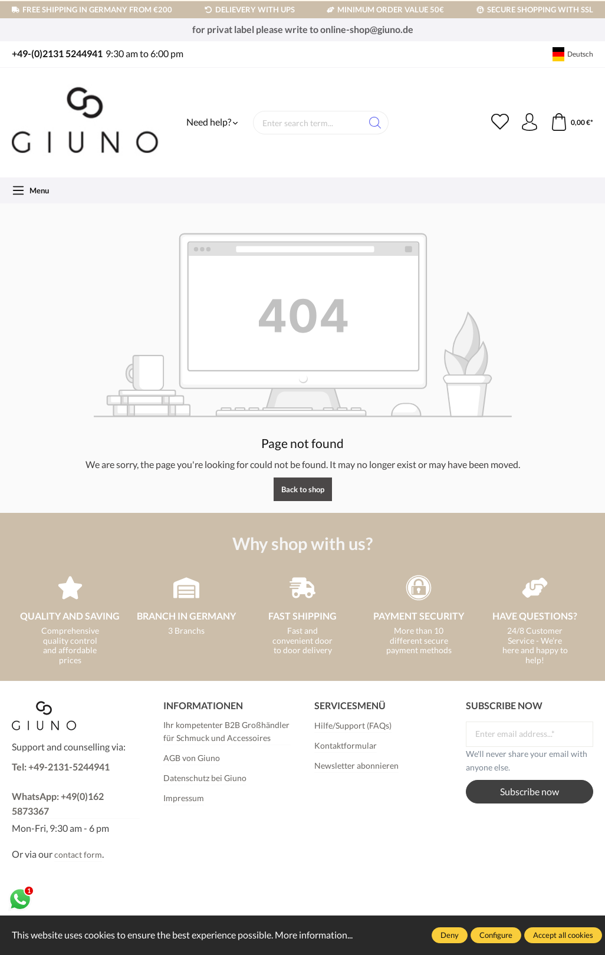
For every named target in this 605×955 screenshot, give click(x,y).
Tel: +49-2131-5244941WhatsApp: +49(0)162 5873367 (61, 789)
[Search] (375, 122)
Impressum (183, 798)
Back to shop (302, 489)
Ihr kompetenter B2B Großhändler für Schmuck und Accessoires (226, 731)
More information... (314, 935)
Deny (449, 935)
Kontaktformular (345, 745)
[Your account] (529, 122)
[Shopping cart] (571, 122)
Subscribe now (529, 791)
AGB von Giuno (191, 758)
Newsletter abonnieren (356, 765)
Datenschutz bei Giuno (204, 778)
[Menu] (30, 190)
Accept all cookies (563, 935)
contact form (78, 854)
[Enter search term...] (308, 122)
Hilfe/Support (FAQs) (353, 725)
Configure (495, 935)
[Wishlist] (500, 122)
